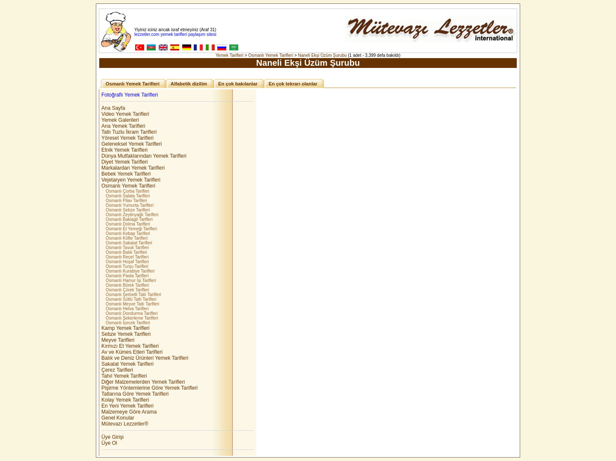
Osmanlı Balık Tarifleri (126, 252)
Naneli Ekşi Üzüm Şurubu (322, 55)
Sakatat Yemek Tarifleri (127, 364)
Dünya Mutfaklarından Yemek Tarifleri (144, 156)
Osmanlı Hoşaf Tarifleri (127, 261)
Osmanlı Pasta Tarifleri (127, 275)
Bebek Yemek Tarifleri (126, 174)
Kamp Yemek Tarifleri (125, 328)
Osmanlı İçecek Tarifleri (128, 322)
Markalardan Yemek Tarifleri (133, 168)
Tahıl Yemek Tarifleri (124, 376)
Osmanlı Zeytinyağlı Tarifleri (132, 214)
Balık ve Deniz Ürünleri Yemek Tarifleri (144, 358)
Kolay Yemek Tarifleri (125, 400)
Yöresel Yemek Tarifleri (127, 138)
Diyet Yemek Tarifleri (124, 162)
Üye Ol (109, 443)
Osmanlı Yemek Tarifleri (270, 55)
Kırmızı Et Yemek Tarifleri (130, 346)
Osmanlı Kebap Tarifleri (128, 233)
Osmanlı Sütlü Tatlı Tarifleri (131, 299)
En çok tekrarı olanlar (293, 83)
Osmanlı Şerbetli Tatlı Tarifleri (133, 294)
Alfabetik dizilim (189, 83)
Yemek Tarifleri (229, 55)
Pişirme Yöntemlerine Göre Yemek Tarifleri (149, 388)
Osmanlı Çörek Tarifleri (127, 290)
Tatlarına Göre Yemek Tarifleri (135, 394)
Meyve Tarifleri (117, 340)
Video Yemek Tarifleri (125, 114)
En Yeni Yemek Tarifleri (127, 406)
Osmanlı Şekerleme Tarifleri (132, 318)
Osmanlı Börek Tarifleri (127, 285)
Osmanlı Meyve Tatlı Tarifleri (132, 304)
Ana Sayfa (113, 108)
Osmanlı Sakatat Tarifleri (129, 243)
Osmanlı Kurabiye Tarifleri (130, 271)
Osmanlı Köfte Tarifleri (127, 238)
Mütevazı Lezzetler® (124, 424)
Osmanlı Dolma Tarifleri (128, 224)
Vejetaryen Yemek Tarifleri (130, 180)
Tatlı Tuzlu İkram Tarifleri (129, 132)
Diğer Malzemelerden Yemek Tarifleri (143, 382)
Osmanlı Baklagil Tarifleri (129, 219)
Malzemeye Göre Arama (129, 412)
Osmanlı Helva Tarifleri (127, 308)
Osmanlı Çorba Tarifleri (127, 191)
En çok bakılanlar (238, 83)
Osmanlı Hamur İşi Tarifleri (131, 280)
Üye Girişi (112, 437)
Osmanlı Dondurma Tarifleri (132, 313)
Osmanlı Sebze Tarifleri (128, 210)
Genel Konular (117, 418)
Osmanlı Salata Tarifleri (128, 196)
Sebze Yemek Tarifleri (126, 334)
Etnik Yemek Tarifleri (124, 150)
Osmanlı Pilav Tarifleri (126, 200)
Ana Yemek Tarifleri (123, 126)
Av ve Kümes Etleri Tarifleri (132, 352)
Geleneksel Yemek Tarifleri (131, 144)
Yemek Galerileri (120, 120)
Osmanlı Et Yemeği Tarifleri (131, 228)
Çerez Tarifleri (117, 370)
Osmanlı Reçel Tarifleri (127, 257)
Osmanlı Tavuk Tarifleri (127, 247)
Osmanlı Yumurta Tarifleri (130, 205)
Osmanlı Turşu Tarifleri (127, 266)
